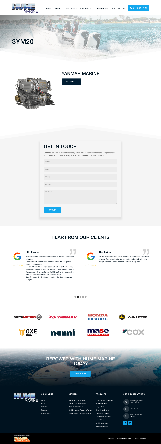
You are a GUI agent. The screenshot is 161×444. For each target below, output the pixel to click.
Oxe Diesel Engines (102, 413)
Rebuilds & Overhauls (76, 407)
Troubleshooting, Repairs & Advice (80, 410)
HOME (48, 8)
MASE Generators (102, 423)
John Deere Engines (102, 410)
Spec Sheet (71, 81)
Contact (44, 407)
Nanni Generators (102, 426)
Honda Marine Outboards (104, 400)
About (58, 8)
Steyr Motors (100, 407)
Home (43, 400)
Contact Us (118, 8)
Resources (102, 8)
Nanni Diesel (100, 420)
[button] (71, 8)
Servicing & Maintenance (77, 400)
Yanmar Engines (101, 403)
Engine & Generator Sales (77, 403)
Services (70, 8)
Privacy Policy (45, 413)
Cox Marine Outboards (103, 416)
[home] (25, 8)
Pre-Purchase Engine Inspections (80, 413)
